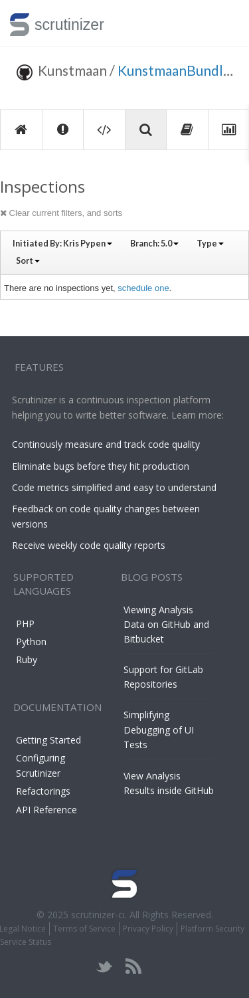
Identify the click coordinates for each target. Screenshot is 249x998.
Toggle (223, 23)
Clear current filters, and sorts (61, 213)
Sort (28, 261)
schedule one (143, 288)
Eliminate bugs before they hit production (100, 466)
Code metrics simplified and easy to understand (114, 487)
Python (31, 641)
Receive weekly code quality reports (88, 545)
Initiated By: (62, 244)
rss (133, 966)
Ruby (26, 659)
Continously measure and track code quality (106, 444)
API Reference (46, 809)
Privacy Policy (148, 928)
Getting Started (48, 740)
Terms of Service (84, 928)
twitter (104, 966)
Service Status (25, 942)
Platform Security (212, 928)
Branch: (154, 244)
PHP (25, 623)
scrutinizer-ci (98, 914)
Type (210, 244)
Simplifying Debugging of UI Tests (159, 729)
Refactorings (43, 791)
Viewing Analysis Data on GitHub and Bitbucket (166, 624)
